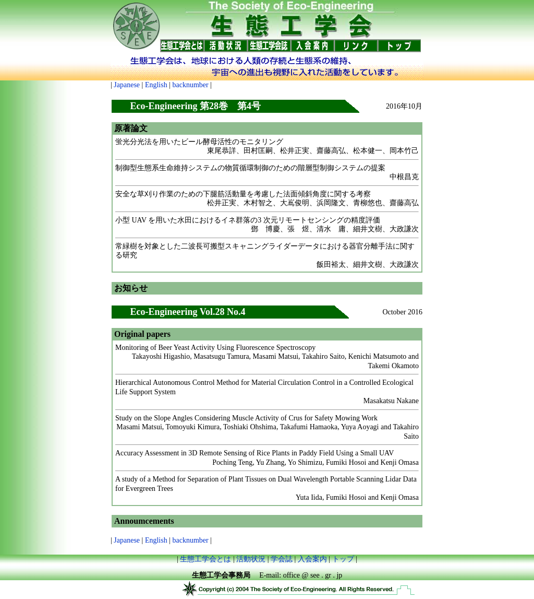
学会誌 (282, 559)
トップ (343, 559)
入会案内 (312, 559)
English (156, 85)
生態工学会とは (205, 559)
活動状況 (250, 559)
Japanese (127, 85)
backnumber (190, 85)
